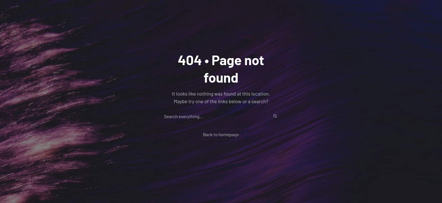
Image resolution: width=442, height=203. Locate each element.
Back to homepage (221, 134)
